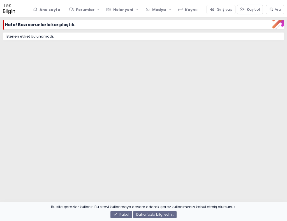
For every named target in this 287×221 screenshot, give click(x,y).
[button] (98, 9)
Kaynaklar (195, 9)
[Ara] (275, 9)
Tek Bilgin (9, 8)
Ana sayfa (50, 9)
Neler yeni (123, 9)
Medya (159, 9)
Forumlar (85, 9)
